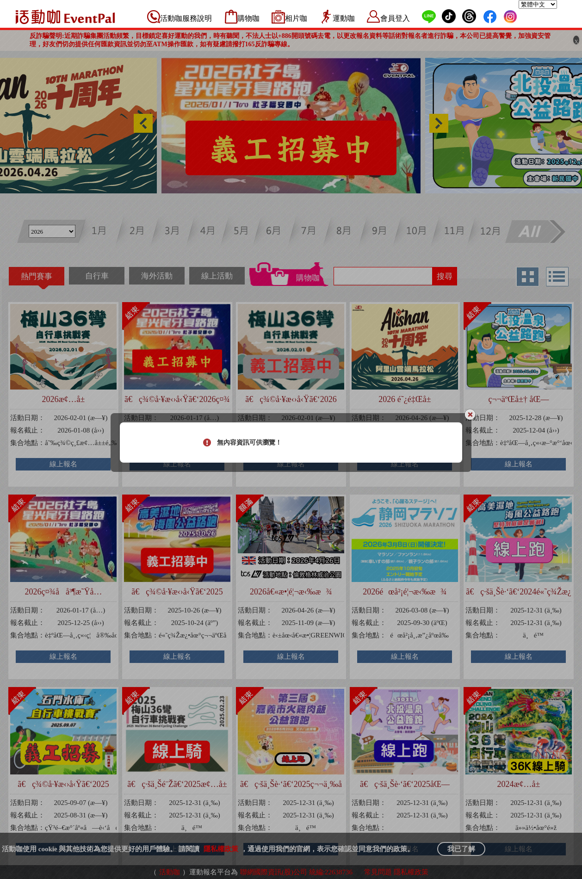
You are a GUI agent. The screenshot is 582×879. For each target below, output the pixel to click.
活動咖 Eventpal (65, 16)
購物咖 (248, 18)
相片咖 (296, 18)
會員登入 (395, 18)
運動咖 (344, 18)
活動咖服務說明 (186, 18)
